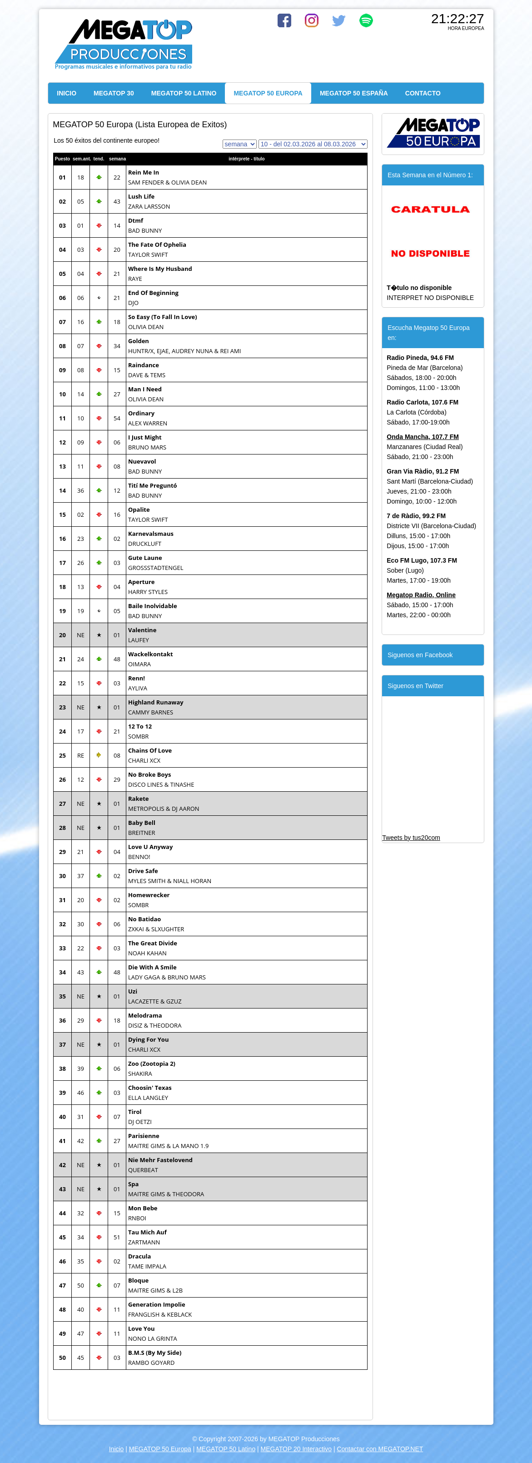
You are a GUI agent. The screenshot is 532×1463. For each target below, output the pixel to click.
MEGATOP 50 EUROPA (268, 93)
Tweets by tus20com (411, 837)
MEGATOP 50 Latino (225, 1449)
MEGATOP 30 (114, 93)
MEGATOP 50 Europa (160, 1449)
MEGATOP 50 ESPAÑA (354, 93)
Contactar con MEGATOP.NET (380, 1449)
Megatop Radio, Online (421, 595)
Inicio (116, 1449)
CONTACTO (423, 93)
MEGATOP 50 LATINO (184, 93)
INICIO (66, 93)
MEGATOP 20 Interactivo (296, 1449)
